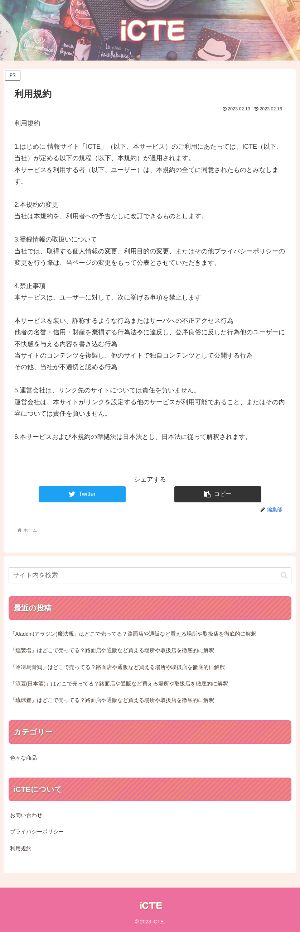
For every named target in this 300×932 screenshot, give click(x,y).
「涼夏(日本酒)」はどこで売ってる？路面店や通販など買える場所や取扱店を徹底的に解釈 (119, 684)
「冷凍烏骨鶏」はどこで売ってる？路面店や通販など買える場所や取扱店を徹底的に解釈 (117, 667)
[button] (217, 494)
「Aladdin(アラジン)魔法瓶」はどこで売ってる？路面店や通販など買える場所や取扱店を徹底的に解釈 (133, 634)
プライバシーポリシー (37, 832)
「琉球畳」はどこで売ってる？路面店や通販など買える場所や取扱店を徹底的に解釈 (112, 700)
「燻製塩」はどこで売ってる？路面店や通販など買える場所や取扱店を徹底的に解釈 (112, 650)
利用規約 (21, 848)
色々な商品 (23, 758)
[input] (150, 575)
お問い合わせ (26, 815)
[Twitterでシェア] (82, 494)
